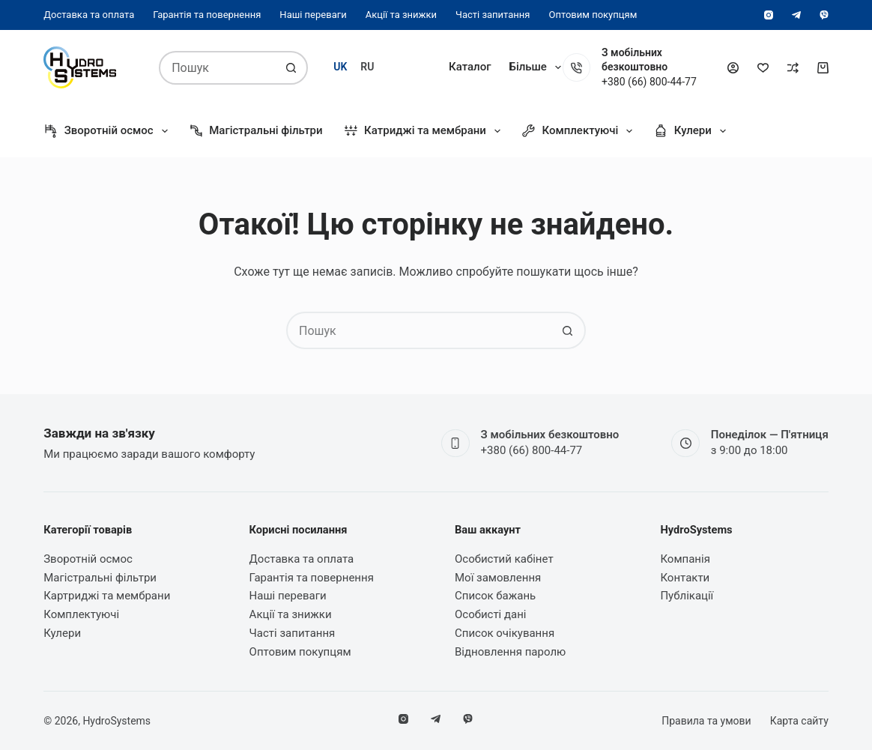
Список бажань (495, 595)
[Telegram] (796, 14)
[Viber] (824, 14)
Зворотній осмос (108, 131)
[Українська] (340, 67)
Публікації (686, 595)
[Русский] (367, 67)
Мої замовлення (498, 577)
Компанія (534, 66)
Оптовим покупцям (592, 14)
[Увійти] (733, 67)
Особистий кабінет (504, 559)
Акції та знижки (401, 14)
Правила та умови (706, 721)
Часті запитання (492, 14)
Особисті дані (491, 614)
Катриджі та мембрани (425, 131)
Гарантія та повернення (207, 14)
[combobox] (218, 68)
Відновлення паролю (510, 652)
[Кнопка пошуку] (291, 67)
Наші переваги (312, 14)
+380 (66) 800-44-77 (532, 450)
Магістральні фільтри (256, 131)
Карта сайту (799, 721)
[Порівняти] (793, 67)
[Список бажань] (763, 67)
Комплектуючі (579, 131)
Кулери (692, 131)
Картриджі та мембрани (106, 595)
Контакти (684, 577)
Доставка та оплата (88, 14)
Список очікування (504, 633)
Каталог (470, 66)
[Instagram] (768, 14)
